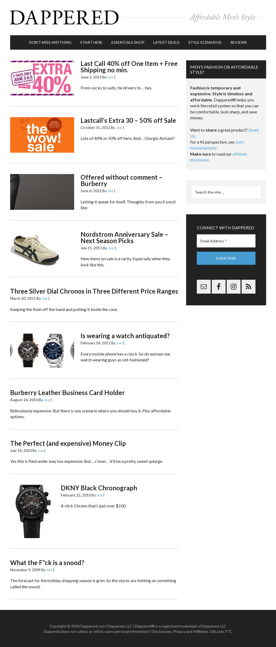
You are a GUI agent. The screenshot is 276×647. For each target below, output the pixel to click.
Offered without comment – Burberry (122, 180)
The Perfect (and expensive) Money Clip (68, 443)
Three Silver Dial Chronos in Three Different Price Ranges (94, 290)
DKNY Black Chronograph (99, 487)
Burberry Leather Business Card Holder (67, 392)
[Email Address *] (226, 240)
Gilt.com (217, 631)
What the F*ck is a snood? (47, 562)
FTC (228, 631)
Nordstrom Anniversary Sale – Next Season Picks (124, 237)
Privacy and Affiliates (190, 631)
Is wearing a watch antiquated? (125, 335)
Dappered (138, 17)
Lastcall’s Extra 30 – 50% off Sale (128, 120)
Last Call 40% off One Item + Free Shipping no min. (129, 66)
